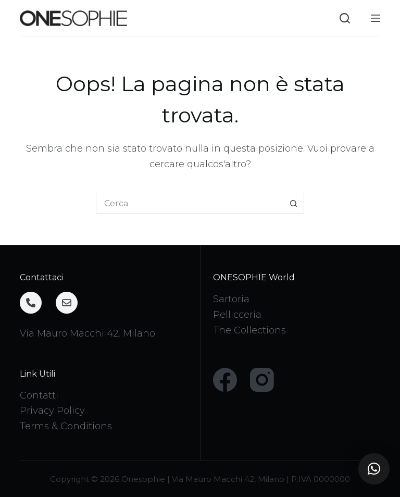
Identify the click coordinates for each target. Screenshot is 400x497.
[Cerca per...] (189, 203)
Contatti (39, 395)
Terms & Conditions (66, 426)
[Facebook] (225, 380)
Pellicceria (237, 314)
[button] (374, 468)
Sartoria (231, 299)
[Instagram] (262, 380)
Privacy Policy (52, 410)
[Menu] (375, 18)
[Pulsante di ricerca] (293, 203)
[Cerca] (345, 18)
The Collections (249, 330)
